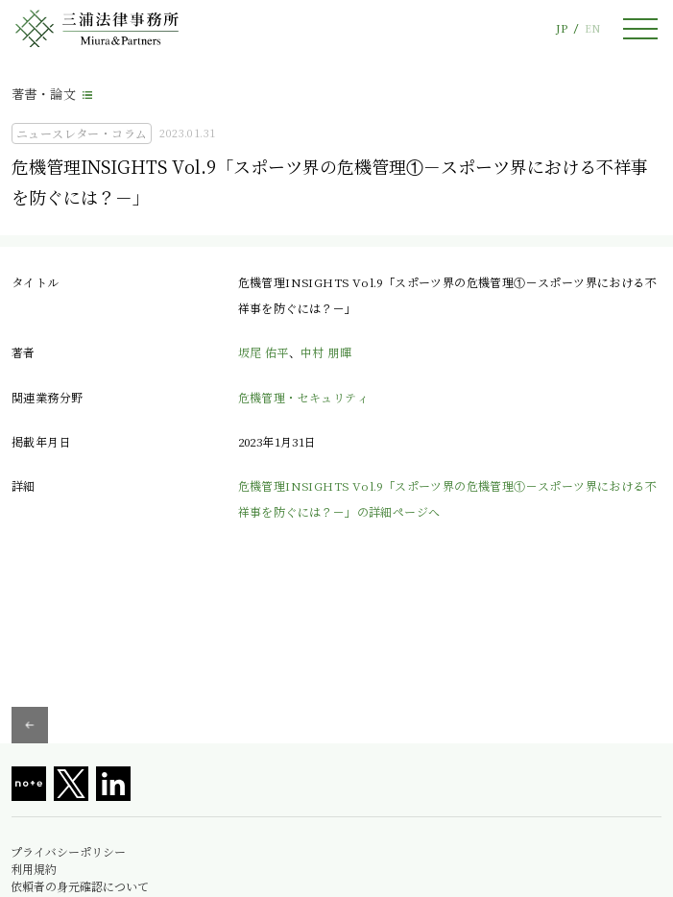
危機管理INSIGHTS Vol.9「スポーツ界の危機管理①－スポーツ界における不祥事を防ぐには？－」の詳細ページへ (447, 498)
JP (561, 28)
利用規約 (34, 869)
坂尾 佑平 (263, 352)
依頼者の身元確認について (80, 886)
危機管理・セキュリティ (303, 397)
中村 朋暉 (325, 352)
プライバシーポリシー (68, 852)
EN (592, 28)
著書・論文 (44, 94)
